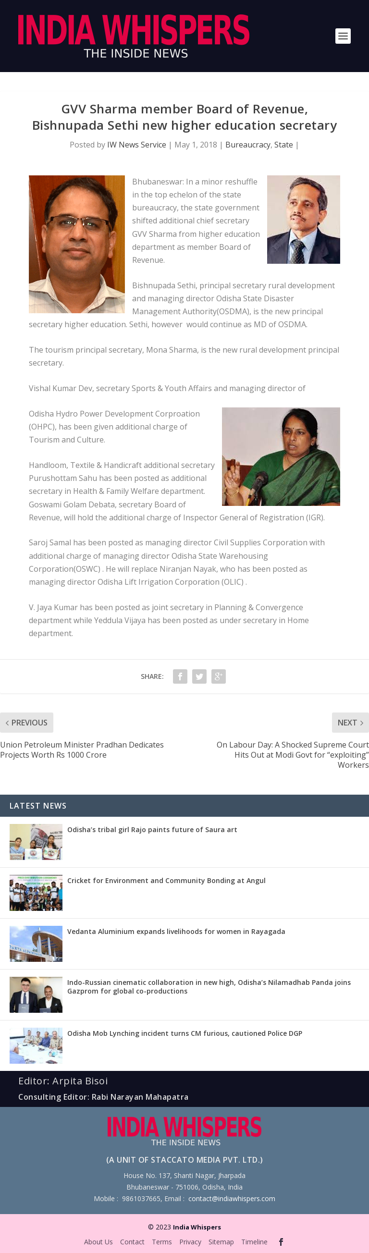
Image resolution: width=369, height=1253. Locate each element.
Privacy (190, 1241)
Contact (132, 1241)
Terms (162, 1241)
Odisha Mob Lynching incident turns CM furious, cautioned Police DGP (184, 1033)
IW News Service (136, 144)
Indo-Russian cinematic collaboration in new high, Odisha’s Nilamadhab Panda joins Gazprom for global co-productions (209, 986)
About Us (98, 1241)
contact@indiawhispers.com (231, 1198)
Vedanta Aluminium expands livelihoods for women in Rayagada (176, 931)
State (283, 144)
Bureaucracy (248, 144)
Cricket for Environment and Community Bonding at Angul (166, 880)
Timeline (254, 1241)
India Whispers (197, 1227)
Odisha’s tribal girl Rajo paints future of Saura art (152, 829)
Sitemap (221, 1241)
